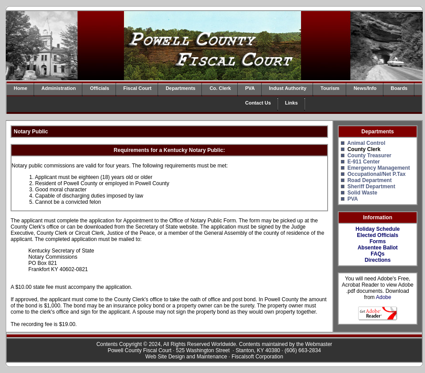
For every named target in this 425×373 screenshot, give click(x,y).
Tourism (330, 88)
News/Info (365, 88)
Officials (99, 88)
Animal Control (366, 143)
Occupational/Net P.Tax (377, 174)
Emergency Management (379, 168)
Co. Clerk (220, 88)
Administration (59, 88)
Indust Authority (288, 88)
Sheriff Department (371, 186)
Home (20, 88)
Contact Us (258, 102)
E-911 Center (364, 162)
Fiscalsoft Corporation (257, 357)
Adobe (383, 297)
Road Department (370, 180)
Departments (180, 88)
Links (291, 102)
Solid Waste (363, 193)
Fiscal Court (138, 88)
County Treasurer (369, 155)
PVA (250, 88)
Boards (399, 88)
